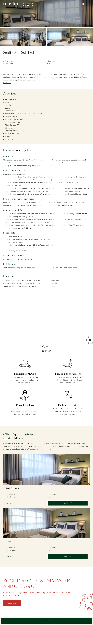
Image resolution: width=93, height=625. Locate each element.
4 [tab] (48, 482)
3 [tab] (46, 482)
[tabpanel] (46, 469)
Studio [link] (8, 541)
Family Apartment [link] (12, 488)
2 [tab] (44, 482)
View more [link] (9, 503)
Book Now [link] (67, 503)
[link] (11, 3)
